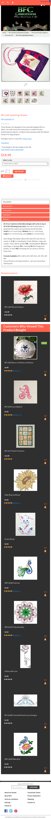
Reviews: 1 (16, 371)
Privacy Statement (33, 796)
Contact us (31, 802)
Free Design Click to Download (12, 150)
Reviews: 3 (16, 635)
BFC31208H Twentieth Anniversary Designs (20, 715)
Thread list (5, 143)
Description (7, 202)
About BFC (8, 796)
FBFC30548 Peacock (12, 583)
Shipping (30, 799)
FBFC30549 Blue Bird (12, 759)
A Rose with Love (10, 671)
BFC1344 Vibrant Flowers (14, 307)
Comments (7, 210)
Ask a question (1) (7, 119)
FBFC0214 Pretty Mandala (14, 627)
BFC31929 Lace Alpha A (13, 407)
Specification (7, 206)
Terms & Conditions (11, 799)
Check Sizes (27, 139)
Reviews (6, 219)
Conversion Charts (33, 793)
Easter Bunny (9, 539)
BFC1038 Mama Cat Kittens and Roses (18, 363)
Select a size (7, 160)
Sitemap (7, 802)
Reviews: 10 (16, 415)
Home (4, 33)
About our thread (10, 793)
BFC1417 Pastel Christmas (14, 451)
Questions (6, 215)
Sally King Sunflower (12, 495)
